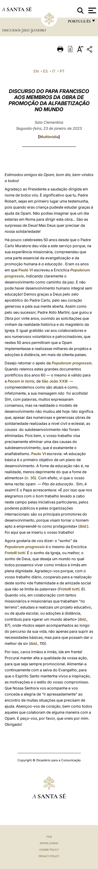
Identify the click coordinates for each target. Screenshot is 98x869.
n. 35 (30, 478)
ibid (83, 526)
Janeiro (39, 30)
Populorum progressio (72, 363)
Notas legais (49, 843)
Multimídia (49, 136)
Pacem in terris (21, 381)
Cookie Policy (49, 849)
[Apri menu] (91, 10)
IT (53, 71)
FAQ (49, 836)
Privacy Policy (49, 856)
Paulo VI (25, 270)
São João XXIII (55, 381)
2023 (26, 30)
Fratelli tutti (15, 552)
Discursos (11, 30)
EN (36, 71)
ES (45, 71)
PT (62, 71)
